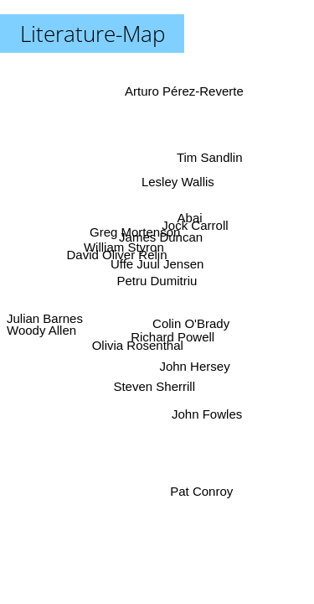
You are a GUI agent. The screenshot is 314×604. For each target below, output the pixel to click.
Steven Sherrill (153, 386)
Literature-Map (92, 33)
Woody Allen (41, 331)
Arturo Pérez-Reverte (184, 91)
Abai (189, 217)
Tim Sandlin (210, 157)
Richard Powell (171, 338)
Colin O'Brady (190, 325)
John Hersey (193, 367)
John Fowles (208, 412)
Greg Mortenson (135, 231)
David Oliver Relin (117, 254)
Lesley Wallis (178, 181)
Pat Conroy (200, 491)
